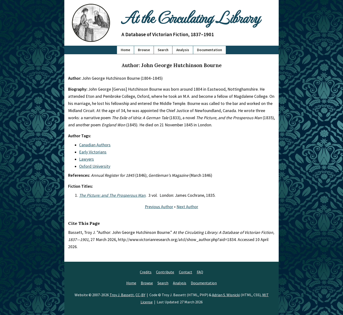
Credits (145, 272)
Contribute (165, 272)
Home (125, 50)
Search (163, 50)
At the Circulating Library (190, 17)
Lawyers (86, 159)
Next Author (187, 206)
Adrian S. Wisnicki (226, 294)
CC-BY (140, 294)
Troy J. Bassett (122, 294)
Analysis (182, 50)
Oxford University (94, 166)
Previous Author (159, 206)
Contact (185, 272)
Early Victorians (92, 152)
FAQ (200, 272)
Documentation (209, 50)
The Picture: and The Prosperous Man (112, 195)
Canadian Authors (95, 145)
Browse (144, 50)
